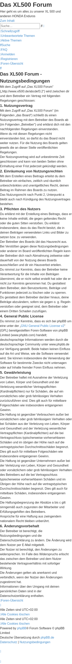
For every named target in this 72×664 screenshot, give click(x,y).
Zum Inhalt (7, 20)
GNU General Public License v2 (42, 325)
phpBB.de (47, 637)
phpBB (21, 628)
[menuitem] (17, 35)
